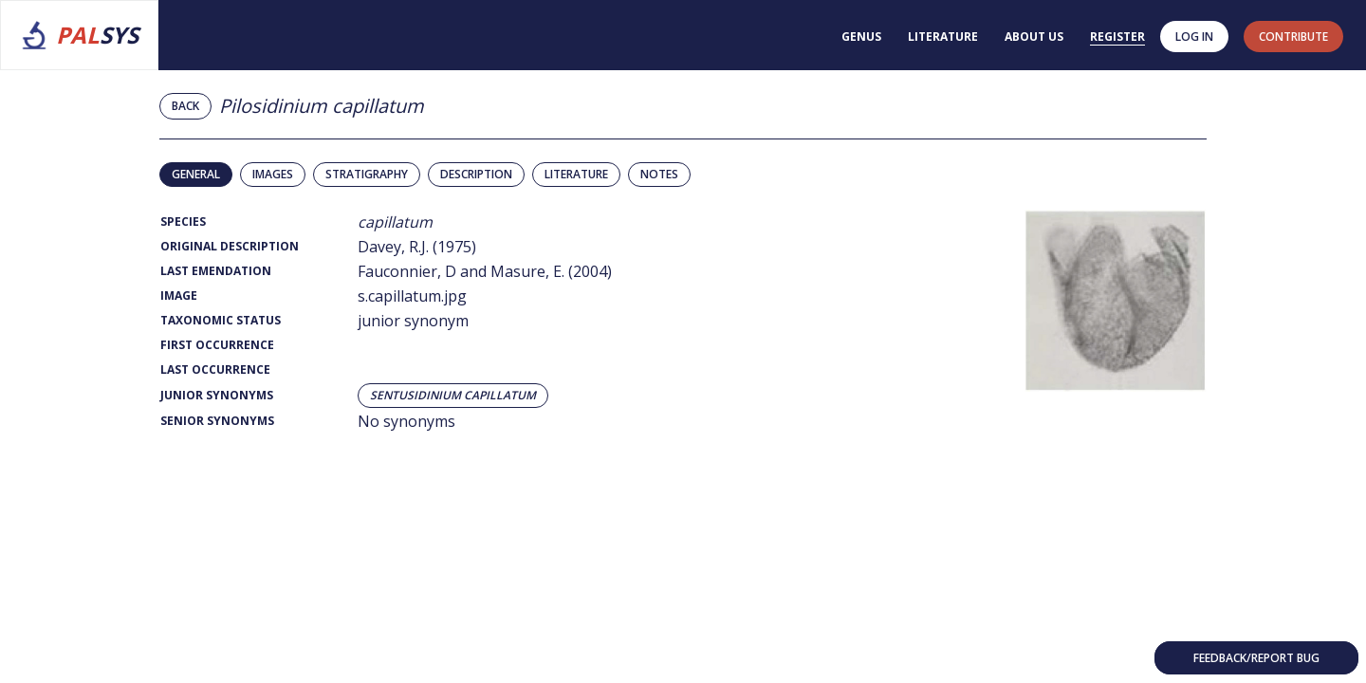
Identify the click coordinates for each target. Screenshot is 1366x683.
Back (185, 106)
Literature (943, 36)
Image (178, 295)
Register (1117, 36)
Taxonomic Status (220, 320)
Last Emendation (215, 271)
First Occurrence (217, 345)
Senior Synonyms (217, 421)
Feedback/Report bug (1256, 658)
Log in (1194, 36)
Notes (659, 174)
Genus (861, 36)
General (196, 174)
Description (476, 174)
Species (183, 221)
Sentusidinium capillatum (453, 395)
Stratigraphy (366, 174)
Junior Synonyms (216, 395)
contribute (1293, 36)
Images (272, 174)
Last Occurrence (215, 369)
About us (1034, 36)
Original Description (229, 246)
